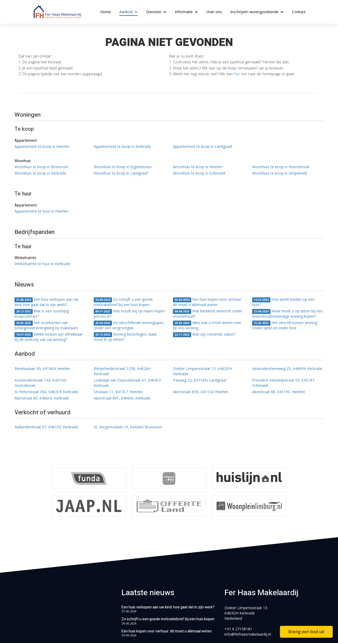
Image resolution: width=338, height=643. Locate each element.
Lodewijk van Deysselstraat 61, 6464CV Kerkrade (127, 383)
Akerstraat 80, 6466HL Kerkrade (42, 398)
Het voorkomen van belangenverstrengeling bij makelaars (46, 325)
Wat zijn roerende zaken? (204, 334)
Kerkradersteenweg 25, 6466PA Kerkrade (287, 368)
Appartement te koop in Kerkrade (122, 146)
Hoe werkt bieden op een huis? (283, 302)
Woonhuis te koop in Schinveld (199, 173)
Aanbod (128, 11)
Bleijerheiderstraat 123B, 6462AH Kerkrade (122, 371)
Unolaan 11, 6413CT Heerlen (118, 391)
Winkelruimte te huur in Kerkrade (42, 263)
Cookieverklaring (258, 632)
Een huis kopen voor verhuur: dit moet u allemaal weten (207, 302)
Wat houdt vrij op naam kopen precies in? (129, 313)
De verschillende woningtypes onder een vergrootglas (129, 325)
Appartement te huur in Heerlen (41, 211)
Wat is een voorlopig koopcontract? (42, 313)
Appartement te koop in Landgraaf (202, 146)
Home (105, 11)
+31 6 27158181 (238, 598)
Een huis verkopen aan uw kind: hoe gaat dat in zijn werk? (46, 302)
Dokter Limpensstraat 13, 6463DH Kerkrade (202, 371)
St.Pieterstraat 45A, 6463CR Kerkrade (46, 391)
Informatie (186, 11)
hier (237, 73)
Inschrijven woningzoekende (257, 11)
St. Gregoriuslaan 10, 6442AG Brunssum (128, 426)
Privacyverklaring (222, 632)
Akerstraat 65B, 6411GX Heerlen (200, 391)
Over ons (214, 11)
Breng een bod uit (306, 632)
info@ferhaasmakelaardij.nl (247, 603)
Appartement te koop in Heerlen (42, 146)
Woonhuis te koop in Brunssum (41, 166)
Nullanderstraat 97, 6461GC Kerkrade (46, 426)
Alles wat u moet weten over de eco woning (207, 325)
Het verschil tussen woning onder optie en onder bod (284, 325)
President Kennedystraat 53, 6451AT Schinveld (283, 383)
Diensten (156, 11)
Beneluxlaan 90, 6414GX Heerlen (42, 368)
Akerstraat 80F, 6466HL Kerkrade (122, 398)
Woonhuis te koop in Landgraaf (121, 173)
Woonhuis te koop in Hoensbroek (280, 166)
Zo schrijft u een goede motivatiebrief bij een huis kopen (123, 302)
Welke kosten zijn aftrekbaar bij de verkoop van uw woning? (48, 337)
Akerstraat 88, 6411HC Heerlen (278, 391)
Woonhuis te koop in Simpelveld (279, 173)
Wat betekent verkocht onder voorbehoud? (207, 313)
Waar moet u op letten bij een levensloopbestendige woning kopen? (287, 313)
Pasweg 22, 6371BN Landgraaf (199, 380)
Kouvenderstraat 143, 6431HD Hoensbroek (41, 383)
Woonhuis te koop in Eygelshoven (123, 166)
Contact (299, 11)
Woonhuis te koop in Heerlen (198, 166)
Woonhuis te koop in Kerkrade (40, 173)
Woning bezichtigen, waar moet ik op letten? (125, 337)
